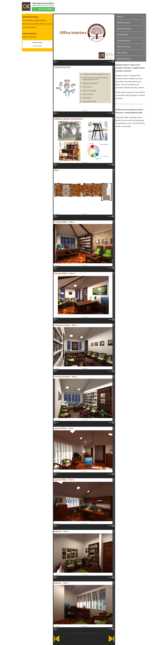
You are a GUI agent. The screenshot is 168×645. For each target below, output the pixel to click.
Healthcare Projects (123, 23)
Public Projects (122, 53)
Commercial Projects (124, 47)
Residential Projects (124, 59)
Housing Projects (123, 35)
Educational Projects (124, 29)
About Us (120, 17)
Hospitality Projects (123, 41)
